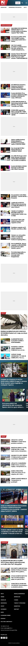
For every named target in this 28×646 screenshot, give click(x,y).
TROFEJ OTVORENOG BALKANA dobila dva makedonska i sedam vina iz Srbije (18, 213)
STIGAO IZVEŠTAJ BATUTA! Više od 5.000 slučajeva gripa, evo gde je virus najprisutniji (19, 577)
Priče (2, 612)
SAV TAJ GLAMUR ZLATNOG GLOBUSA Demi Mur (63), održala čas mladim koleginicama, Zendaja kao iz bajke (18, 48)
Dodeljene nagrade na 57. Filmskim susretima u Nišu (18, 228)
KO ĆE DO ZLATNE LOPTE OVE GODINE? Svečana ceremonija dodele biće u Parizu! (18, 39)
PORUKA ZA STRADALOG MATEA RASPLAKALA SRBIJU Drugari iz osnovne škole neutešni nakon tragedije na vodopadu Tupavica (14, 382)
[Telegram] (9, 31)
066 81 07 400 (6, 626)
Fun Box (3, 618)
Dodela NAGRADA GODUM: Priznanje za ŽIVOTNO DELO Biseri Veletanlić (19, 167)
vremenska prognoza (15, 7)
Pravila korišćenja (19, 593)
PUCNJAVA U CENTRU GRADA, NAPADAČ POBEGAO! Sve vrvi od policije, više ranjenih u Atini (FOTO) (19, 348)
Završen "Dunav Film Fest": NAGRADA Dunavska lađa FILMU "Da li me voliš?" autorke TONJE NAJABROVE (19, 56)
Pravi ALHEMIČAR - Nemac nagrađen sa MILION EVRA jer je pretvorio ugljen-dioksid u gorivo (18, 246)
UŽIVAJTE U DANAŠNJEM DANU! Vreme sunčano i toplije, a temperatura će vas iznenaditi (18, 464)
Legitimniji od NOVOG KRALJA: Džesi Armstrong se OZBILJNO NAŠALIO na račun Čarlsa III (18, 205)
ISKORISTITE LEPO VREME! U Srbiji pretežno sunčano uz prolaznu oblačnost (19, 457)
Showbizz (3, 609)
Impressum (17, 596)
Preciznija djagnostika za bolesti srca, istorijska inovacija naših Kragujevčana (18, 254)
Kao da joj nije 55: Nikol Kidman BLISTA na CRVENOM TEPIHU (17, 149)
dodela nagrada (6, 25)
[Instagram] (4, 638)
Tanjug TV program (19, 603)
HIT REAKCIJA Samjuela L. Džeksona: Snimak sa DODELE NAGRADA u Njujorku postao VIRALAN (18, 87)
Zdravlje (4, 542)
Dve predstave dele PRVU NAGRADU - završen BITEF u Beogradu (19, 196)
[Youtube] (6, 638)
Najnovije (3, 7)
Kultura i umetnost (6, 621)
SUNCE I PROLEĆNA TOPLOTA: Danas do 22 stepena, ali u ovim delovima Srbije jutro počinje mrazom (18, 472)
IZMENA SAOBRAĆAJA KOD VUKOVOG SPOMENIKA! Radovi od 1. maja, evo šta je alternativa (14, 333)
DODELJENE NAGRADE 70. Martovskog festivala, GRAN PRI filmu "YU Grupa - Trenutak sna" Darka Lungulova (19, 104)
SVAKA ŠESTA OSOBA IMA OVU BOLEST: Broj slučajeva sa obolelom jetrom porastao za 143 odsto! (19, 585)
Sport (2, 606)
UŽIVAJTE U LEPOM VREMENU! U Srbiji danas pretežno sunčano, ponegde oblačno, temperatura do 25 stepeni (18, 441)
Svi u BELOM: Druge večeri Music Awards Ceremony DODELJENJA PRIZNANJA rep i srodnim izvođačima (18, 158)
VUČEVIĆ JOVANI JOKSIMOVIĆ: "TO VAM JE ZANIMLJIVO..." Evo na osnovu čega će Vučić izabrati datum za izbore (18, 356)
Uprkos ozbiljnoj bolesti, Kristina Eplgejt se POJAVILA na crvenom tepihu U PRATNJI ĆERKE (18, 142)
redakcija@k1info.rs (8, 628)
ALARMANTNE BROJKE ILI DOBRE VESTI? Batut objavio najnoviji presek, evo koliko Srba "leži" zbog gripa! (13, 562)
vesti (25, 7)
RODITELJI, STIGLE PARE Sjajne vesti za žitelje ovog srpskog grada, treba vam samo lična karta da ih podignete (11, 405)
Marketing (17, 606)
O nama (16, 599)
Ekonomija (4, 603)
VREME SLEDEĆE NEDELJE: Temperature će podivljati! (19, 480)
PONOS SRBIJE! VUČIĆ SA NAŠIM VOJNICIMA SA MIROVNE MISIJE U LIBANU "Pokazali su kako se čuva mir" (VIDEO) (12, 531)
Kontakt (16, 609)
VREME (3, 436)
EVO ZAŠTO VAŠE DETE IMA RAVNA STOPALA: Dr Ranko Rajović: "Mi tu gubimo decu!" (19, 570)
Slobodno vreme (5, 615)
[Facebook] (7, 31)
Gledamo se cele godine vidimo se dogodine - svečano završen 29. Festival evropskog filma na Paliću (19, 237)
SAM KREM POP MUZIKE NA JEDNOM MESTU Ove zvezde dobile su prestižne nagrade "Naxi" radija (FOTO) (19, 31)
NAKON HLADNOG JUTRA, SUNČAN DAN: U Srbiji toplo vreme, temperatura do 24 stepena (19, 449)
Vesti (3, 313)
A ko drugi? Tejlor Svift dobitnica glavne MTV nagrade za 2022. (17, 221)
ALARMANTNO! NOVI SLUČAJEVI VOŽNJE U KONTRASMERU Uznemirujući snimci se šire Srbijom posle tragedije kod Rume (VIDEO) (19, 340)
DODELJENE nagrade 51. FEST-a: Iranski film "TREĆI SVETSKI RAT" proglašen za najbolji (19, 112)
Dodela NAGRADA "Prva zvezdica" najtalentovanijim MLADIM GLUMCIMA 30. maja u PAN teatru (19, 95)
